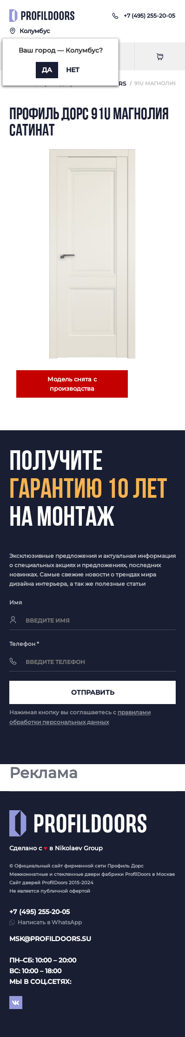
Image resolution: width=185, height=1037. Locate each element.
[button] (149, 16)
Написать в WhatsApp (50, 922)
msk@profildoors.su (50, 939)
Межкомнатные (28, 874)
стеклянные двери (77, 874)
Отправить (92, 692)
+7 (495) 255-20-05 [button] (39, 912)
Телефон (24, 643)
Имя (15, 602)
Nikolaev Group (79, 848)
